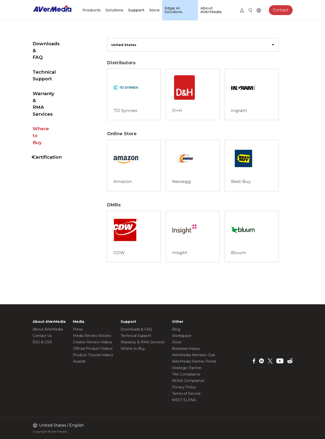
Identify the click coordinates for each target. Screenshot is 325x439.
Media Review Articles (92, 335)
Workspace (181, 335)
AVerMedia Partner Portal (194, 361)
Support (136, 10)
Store (154, 10)
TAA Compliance (186, 374)
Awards (79, 361)
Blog (176, 329)
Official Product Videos (92, 348)
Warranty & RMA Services (52, 76)
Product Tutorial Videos (93, 355)
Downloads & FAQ (54, 43)
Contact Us (42, 335)
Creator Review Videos (92, 342)
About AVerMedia (210, 10)
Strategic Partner (187, 368)
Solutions (114, 10)
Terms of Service (186, 393)
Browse (126, 75)
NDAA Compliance (188, 380)
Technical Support (54, 58)
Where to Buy (49, 94)
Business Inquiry (186, 348)
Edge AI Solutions (173, 10)
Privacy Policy (184, 387)
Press (78, 329)
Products (92, 10)
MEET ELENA (184, 400)
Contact (281, 10)
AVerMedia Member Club (193, 355)
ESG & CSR (42, 342)
